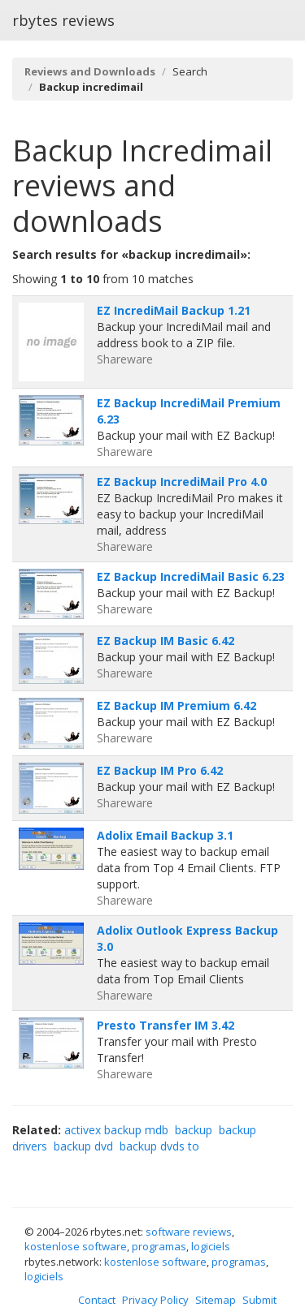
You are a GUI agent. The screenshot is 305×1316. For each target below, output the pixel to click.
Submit (259, 1299)
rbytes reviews (63, 20)
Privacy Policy (155, 1299)
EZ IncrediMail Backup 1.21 (174, 310)
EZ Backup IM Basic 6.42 (165, 640)
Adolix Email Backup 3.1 (165, 835)
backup (193, 1130)
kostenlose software (75, 1246)
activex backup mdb (116, 1130)
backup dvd (83, 1146)
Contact (96, 1299)
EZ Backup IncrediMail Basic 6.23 (191, 576)
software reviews (189, 1231)
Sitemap (215, 1299)
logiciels (210, 1246)
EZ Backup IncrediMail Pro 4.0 (182, 481)
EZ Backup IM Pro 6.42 (160, 770)
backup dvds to (159, 1146)
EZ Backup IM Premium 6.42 (176, 705)
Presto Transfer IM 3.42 (165, 1025)
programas (159, 1246)
